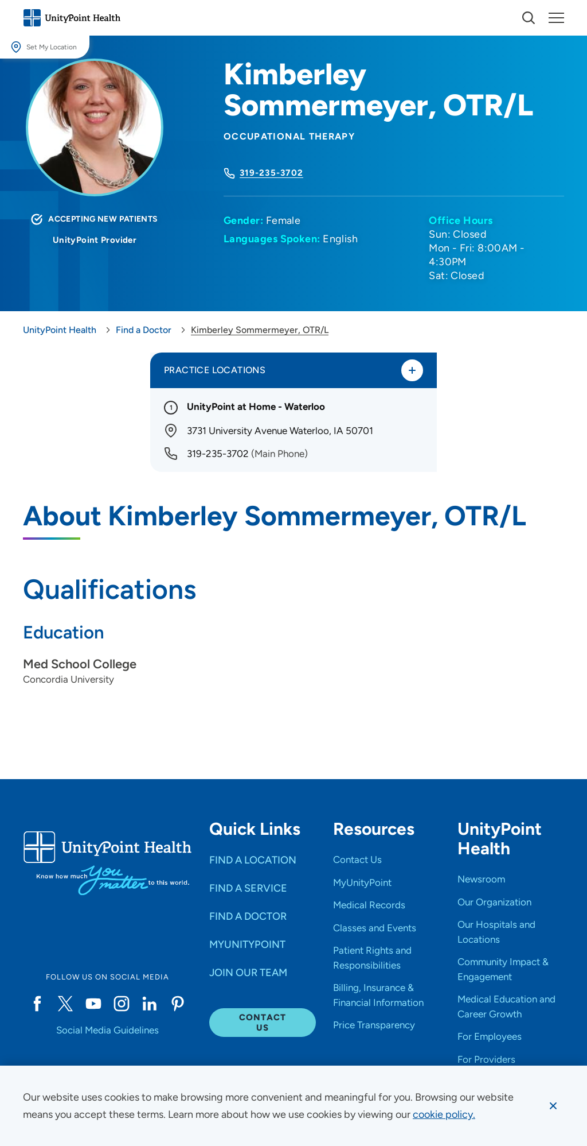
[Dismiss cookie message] (553, 1106)
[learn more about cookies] (444, 1114)
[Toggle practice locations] (412, 370)
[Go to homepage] (71, 17)
